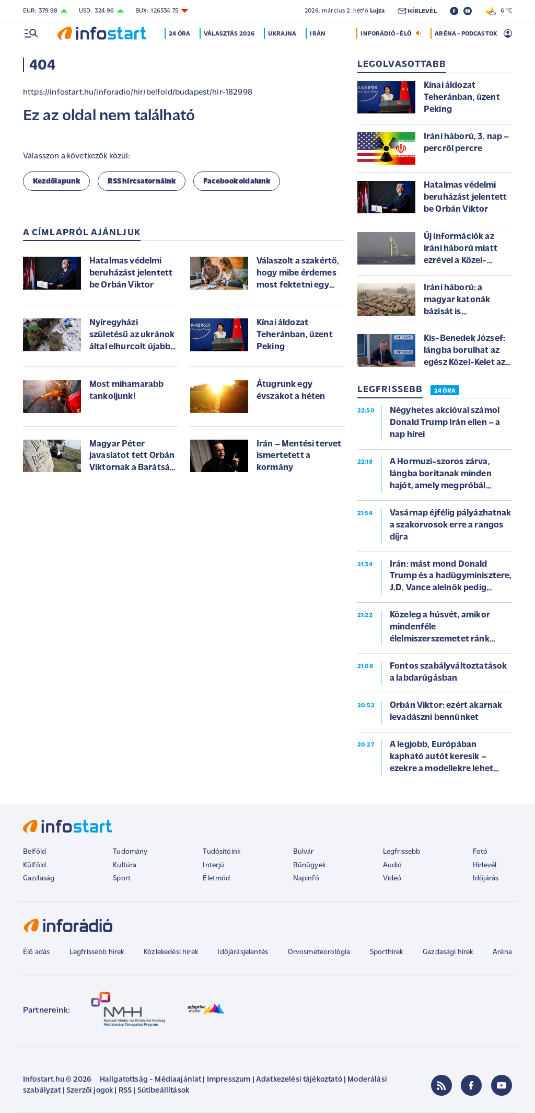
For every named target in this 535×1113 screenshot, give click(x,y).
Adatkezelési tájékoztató (299, 1080)
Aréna (502, 952)
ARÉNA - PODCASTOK (466, 34)
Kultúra (124, 865)
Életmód (216, 878)
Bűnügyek (309, 865)
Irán (319, 34)
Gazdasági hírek (448, 952)
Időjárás (485, 878)
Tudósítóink (221, 852)
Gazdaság (38, 878)
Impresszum (229, 1080)
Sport (122, 878)
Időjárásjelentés (242, 952)
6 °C (498, 11)
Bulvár (303, 852)
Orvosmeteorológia (319, 952)
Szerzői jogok (89, 1091)
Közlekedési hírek (171, 952)
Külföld (34, 865)
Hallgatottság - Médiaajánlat (150, 1080)
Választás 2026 (230, 34)
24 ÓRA (445, 391)
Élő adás (36, 952)
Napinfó (306, 878)
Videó (392, 878)
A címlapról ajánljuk (82, 233)
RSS (125, 1091)
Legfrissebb (402, 852)
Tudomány (130, 852)
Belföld (34, 852)
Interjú (213, 865)
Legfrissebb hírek (96, 952)
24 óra (180, 34)
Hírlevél (484, 865)
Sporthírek (386, 952)
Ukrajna (283, 34)
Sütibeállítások (163, 1091)
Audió (392, 865)
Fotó (480, 852)
